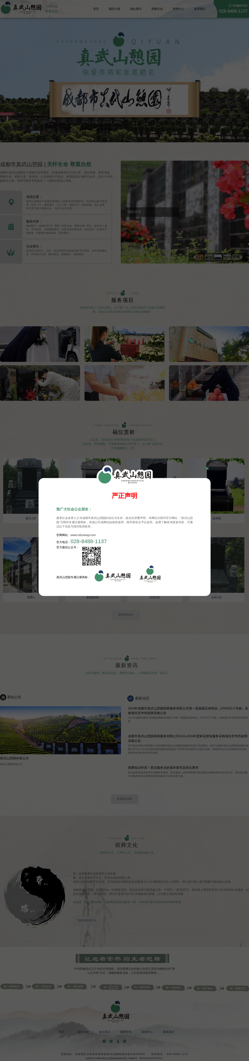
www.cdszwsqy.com (83, 535)
